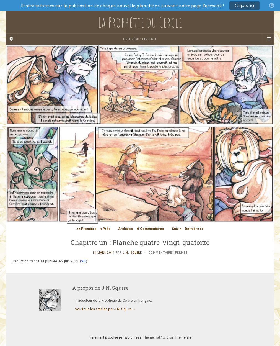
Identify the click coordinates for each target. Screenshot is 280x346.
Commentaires (150, 229)
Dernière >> (194, 229)
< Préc (105, 229)
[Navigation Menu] (268, 39)
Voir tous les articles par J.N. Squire (105, 309)
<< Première (86, 229)
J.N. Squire (132, 253)
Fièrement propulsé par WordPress (115, 337)
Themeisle (183, 337)
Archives (125, 229)
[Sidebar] (11, 39)
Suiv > (177, 229)
